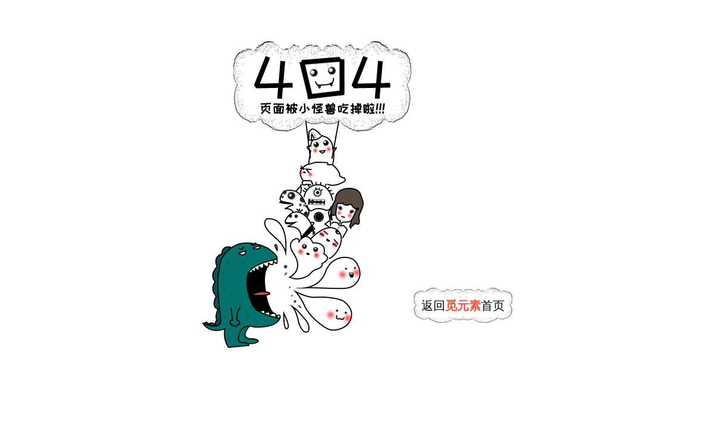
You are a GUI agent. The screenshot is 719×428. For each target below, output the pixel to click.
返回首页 (463, 305)
